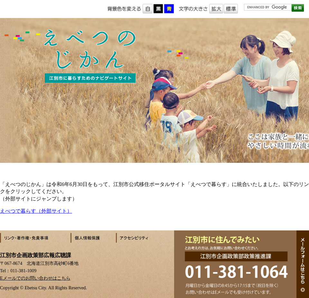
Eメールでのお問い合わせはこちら (35, 278)
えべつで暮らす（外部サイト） (36, 211)
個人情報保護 (93, 238)
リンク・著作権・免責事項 (35, 238)
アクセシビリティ (138, 238)
